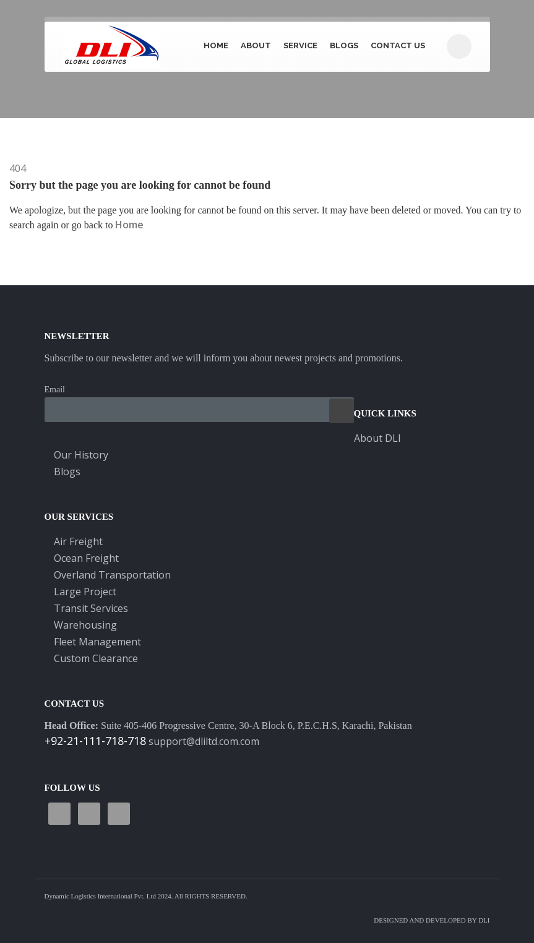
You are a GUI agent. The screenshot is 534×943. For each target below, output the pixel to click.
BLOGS (344, 45)
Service (300, 45)
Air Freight (78, 541)
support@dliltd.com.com (204, 741)
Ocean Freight (86, 558)
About (256, 45)
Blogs (67, 471)
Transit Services (91, 608)
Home (216, 45)
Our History (81, 455)
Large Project (85, 591)
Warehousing (85, 625)
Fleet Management (97, 641)
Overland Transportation (112, 575)
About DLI (377, 438)
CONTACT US (398, 45)
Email (55, 389)
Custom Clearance (96, 658)
